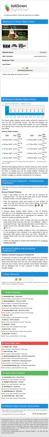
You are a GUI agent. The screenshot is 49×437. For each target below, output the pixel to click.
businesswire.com (10, 310)
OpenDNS (41, 234)
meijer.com (8, 347)
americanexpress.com (12, 356)
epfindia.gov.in (9, 391)
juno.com (7, 329)
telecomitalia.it (9, 301)
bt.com (6, 315)
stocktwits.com (9, 377)
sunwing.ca (8, 386)
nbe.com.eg (8, 351)
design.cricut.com (10, 382)
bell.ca (6, 320)
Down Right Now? (39, 414)
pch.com (7, 361)
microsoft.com (9, 396)
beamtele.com (9, 296)
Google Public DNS (11, 236)
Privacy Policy (30, 431)
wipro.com (8, 306)
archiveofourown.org (11, 365)
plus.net (7, 334)
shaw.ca (7, 324)
